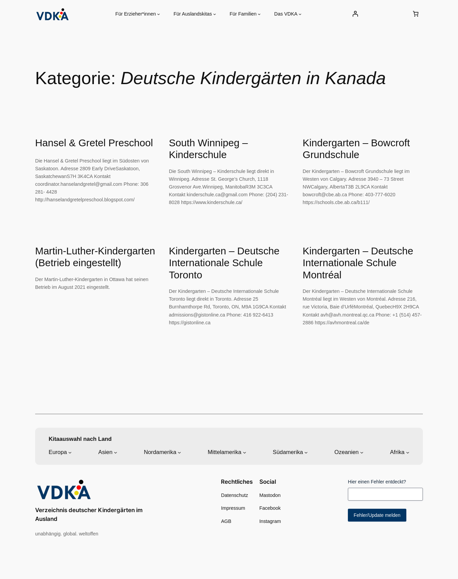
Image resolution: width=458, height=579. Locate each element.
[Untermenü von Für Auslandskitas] (214, 14)
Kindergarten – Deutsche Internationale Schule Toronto (224, 262)
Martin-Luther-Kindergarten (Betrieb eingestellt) (95, 257)
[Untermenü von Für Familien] (259, 14)
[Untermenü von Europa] (70, 452)
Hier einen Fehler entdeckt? (377, 481)
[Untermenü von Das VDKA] (300, 14)
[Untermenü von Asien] (115, 452)
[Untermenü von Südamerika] (306, 452)
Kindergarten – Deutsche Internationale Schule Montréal (358, 262)
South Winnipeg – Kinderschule (208, 148)
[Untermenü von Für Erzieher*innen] (158, 14)
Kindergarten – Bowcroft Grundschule (356, 148)
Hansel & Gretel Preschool (94, 142)
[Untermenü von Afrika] (407, 452)
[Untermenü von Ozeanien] (361, 452)
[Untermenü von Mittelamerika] (244, 452)
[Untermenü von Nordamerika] (179, 452)
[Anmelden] (355, 14)
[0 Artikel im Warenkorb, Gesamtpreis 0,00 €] (416, 14)
